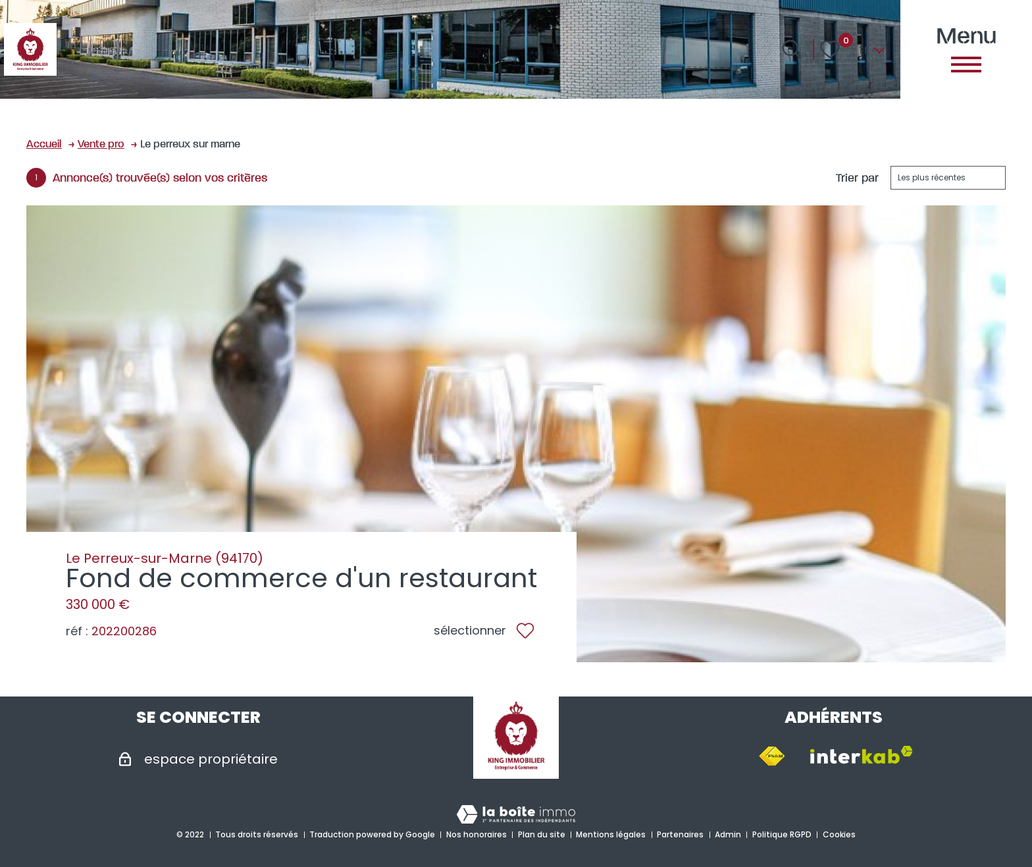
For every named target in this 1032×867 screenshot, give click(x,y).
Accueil (44, 143)
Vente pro (101, 143)
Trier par (857, 178)
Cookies (839, 834)
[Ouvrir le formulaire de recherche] (791, 49)
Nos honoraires (476, 834)
